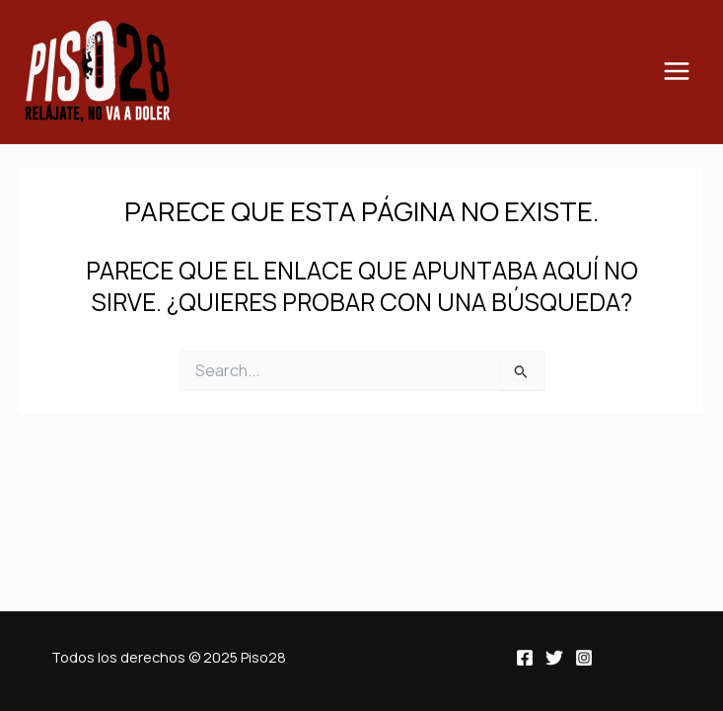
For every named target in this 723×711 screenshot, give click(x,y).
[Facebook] (525, 658)
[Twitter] (554, 658)
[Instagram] (584, 658)
